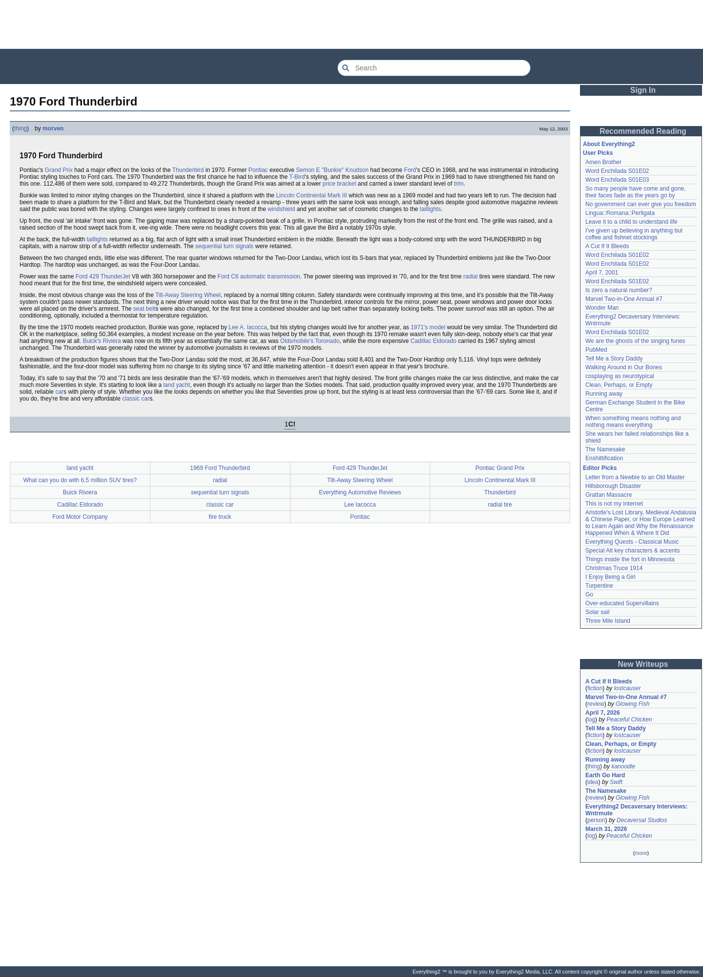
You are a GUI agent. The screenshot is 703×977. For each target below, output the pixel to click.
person (596, 820)
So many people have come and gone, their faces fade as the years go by (635, 192)
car (59, 391)
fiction (594, 688)
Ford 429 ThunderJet (103, 276)
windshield (281, 209)
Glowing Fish (632, 704)
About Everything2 (609, 144)
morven (52, 128)
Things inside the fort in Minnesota (630, 559)
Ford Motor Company (79, 516)
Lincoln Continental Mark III (311, 195)
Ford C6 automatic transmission (258, 276)
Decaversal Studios (642, 820)
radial (470, 276)
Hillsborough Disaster (613, 486)
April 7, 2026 (602, 712)
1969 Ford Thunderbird (220, 468)
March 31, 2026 (606, 829)
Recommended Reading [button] (643, 131)
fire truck (220, 516)
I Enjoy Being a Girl (610, 576)
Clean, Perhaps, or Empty (618, 385)
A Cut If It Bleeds (607, 246)
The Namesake (605, 449)
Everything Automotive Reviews (360, 492)
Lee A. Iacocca (247, 327)
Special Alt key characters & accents (632, 550)
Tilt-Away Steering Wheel (188, 295)
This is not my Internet (614, 503)
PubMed (596, 349)
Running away (603, 393)
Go (589, 594)
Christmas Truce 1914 (613, 568)
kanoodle (623, 766)
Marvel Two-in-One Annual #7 (623, 299)
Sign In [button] (643, 90)
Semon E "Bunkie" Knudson (332, 170)
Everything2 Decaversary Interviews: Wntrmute (636, 810)
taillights (430, 209)
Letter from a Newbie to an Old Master (634, 477)
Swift (616, 782)
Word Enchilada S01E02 (617, 171)
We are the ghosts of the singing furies (635, 341)
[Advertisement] (351, 24)
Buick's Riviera (102, 341)
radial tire (500, 504)
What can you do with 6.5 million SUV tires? (80, 480)
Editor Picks (600, 468)
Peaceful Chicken (629, 719)
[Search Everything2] (434, 68)
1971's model (428, 327)
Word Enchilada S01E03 (617, 179)
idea (593, 782)
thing (20, 128)
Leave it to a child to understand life (631, 221)
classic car (135, 398)
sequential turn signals (224, 246)
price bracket (339, 183)
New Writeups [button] (643, 664)
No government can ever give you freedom (640, 204)
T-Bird (297, 176)
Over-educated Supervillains (622, 603)
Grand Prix (59, 170)
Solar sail (597, 612)
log (591, 719)
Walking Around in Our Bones (623, 367)
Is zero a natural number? (618, 290)
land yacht (176, 385)
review (595, 704)
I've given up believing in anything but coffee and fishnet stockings (633, 234)
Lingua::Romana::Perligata (620, 213)
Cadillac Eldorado (433, 341)
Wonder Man (602, 307)
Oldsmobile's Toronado (309, 341)
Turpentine (599, 585)
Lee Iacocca (360, 504)
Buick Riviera (80, 492)
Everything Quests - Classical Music (632, 541)
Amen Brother (603, 162)
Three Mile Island (607, 620)
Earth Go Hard (605, 775)
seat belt (144, 308)
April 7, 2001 (601, 272)
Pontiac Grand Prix (500, 468)
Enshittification (604, 458)
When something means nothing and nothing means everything (633, 421)
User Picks (598, 152)
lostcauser (627, 688)
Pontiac (258, 170)
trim (459, 183)
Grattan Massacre (608, 494)
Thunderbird (188, 170)
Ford (410, 170)
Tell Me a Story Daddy (613, 358)
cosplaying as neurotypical (619, 376)
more (641, 853)
